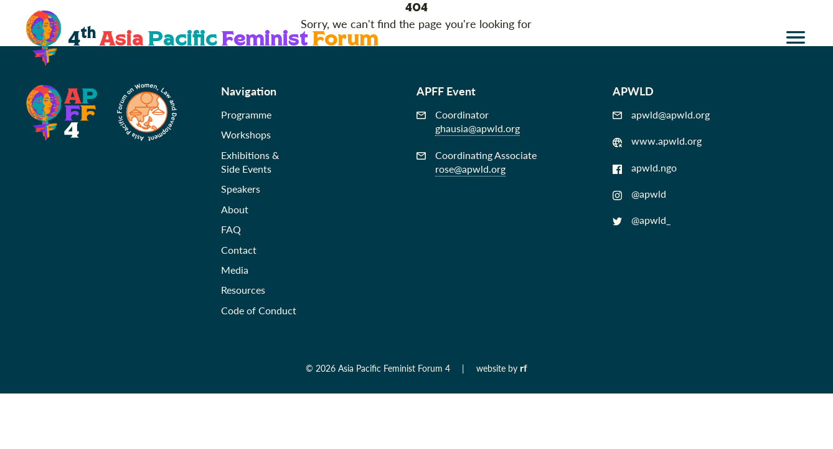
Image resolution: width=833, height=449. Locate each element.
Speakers (240, 188)
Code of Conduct (258, 310)
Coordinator (468, 122)
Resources (243, 289)
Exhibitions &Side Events (250, 162)
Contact (238, 250)
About (234, 209)
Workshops (246, 134)
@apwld (639, 194)
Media (234, 270)
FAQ (231, 229)
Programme (246, 114)
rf (523, 367)
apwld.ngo (645, 168)
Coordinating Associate (476, 162)
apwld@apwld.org (661, 115)
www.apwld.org (657, 141)
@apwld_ (642, 220)
